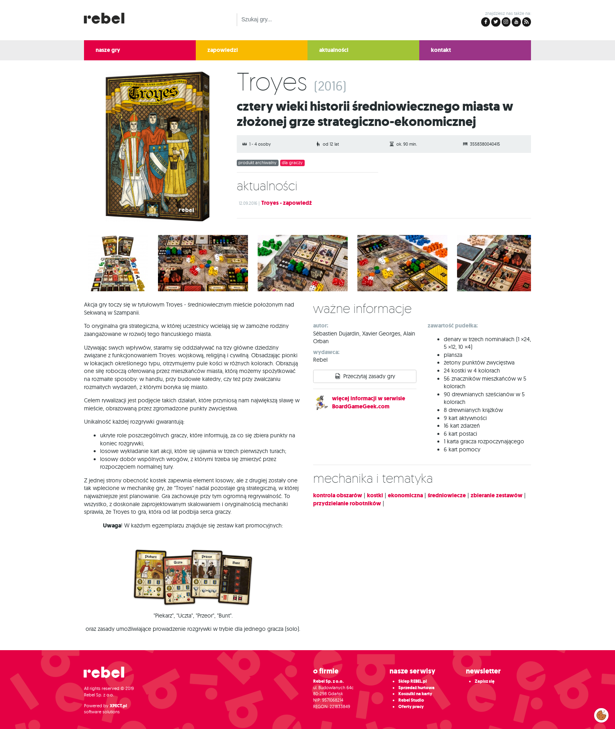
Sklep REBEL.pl (412, 681)
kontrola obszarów (337, 495)
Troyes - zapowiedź (286, 203)
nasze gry (108, 50)
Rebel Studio (411, 700)
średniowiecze (447, 495)
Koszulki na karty (415, 694)
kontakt (441, 50)
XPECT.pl (118, 706)
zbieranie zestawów (497, 495)
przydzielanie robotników (347, 503)
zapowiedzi (222, 50)
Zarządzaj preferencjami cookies (601, 713)
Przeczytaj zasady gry (369, 376)
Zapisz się (484, 681)
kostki (375, 495)
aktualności (333, 50)
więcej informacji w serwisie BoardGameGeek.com (368, 402)
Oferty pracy (411, 707)
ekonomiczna (405, 495)
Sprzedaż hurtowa (416, 688)
